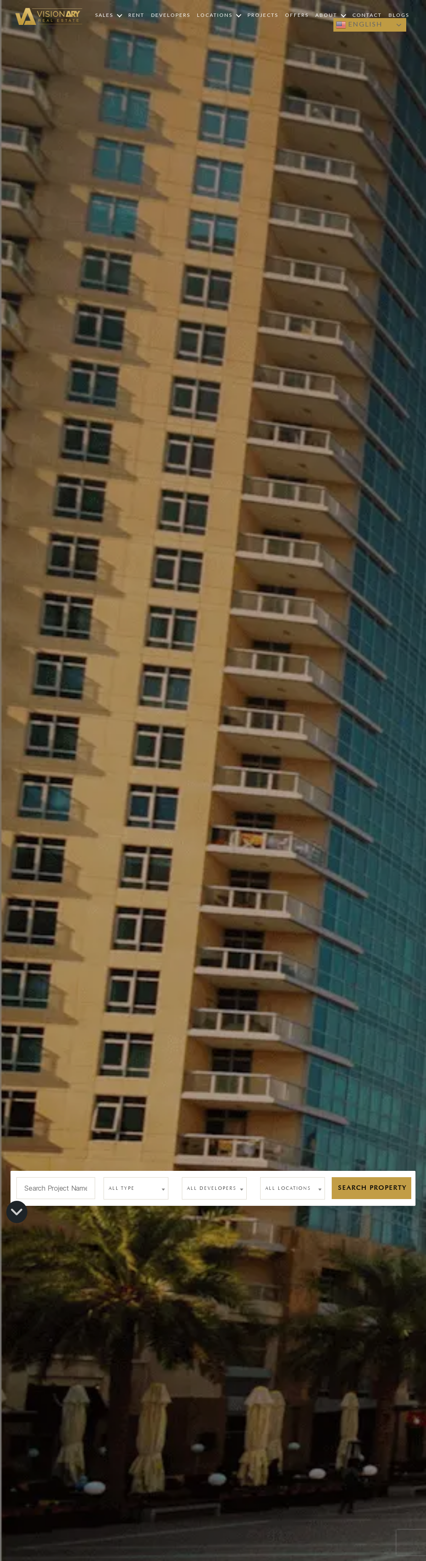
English (359, 25)
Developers (170, 15)
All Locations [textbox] (288, 1188)
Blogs (399, 15)
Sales (104, 15)
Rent (136, 15)
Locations (214, 15)
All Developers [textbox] (212, 1188)
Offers (297, 15)
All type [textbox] (122, 1188)
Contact (367, 15)
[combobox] (136, 1188)
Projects (263, 15)
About (326, 15)
